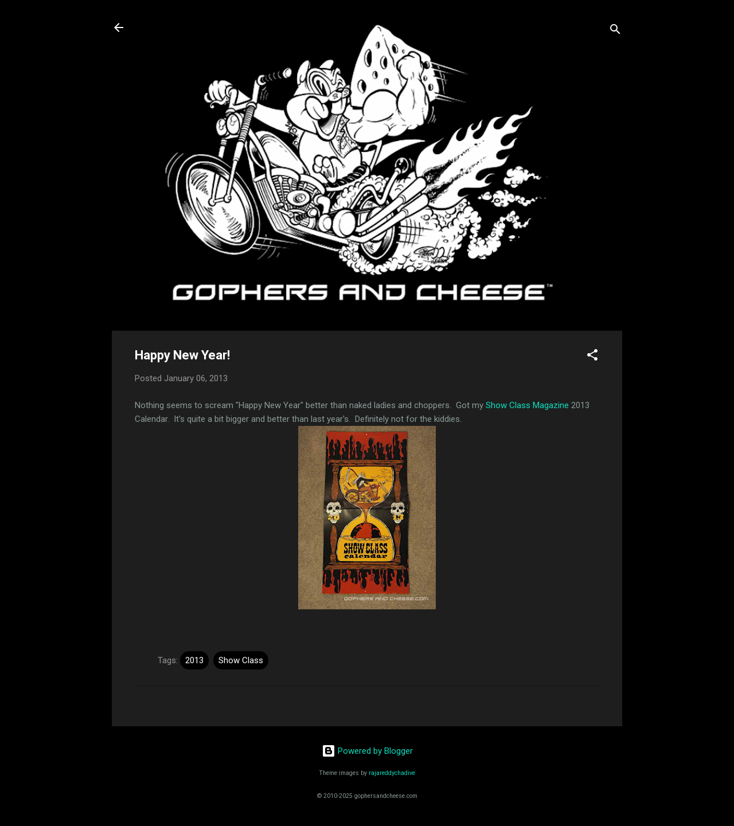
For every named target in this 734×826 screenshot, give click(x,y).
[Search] (615, 31)
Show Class (240, 660)
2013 (194, 660)
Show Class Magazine (527, 405)
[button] (592, 357)
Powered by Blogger (367, 751)
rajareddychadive (392, 773)
